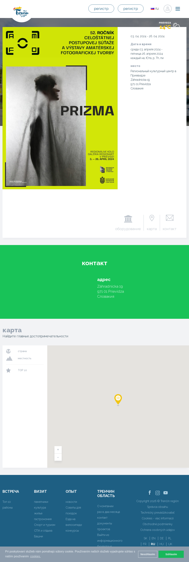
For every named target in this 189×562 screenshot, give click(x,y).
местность (24, 358)
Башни (38, 536)
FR (144, 544)
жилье (38, 513)
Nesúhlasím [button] (147, 554)
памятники (41, 502)
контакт (170, 229)
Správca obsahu (157, 507)
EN (153, 538)
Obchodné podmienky (158, 524)
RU (153, 544)
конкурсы (72, 530)
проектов (103, 529)
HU (162, 544)
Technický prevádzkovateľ (157, 512)
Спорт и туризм (44, 525)
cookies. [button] (35, 556)
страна (22, 351)
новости (71, 502)
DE (162, 538)
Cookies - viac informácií (157, 518)
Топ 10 (7, 502)
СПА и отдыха (43, 530)
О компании (105, 506)
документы (104, 523)
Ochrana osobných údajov (157, 530)
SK (145, 538)
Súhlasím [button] (171, 554)
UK (170, 544)
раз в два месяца (108, 512)
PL (169, 538)
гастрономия (43, 519)
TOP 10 (22, 370)
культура (40, 507)
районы (8, 507)
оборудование (128, 229)
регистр (101, 8)
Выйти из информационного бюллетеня (109, 540)
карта (152, 229)
